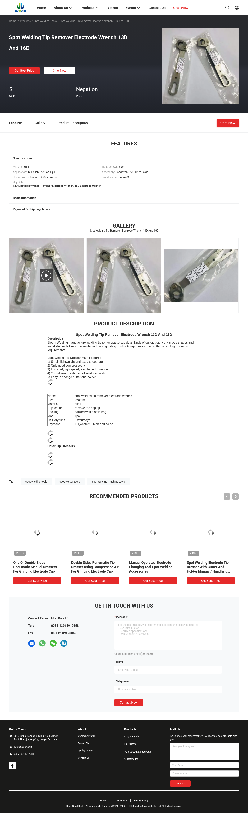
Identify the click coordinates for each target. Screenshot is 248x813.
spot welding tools (36, 481)
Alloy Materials (131, 736)
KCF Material (130, 744)
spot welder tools (69, 481)
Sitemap (104, 800)
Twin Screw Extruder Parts (137, 751)
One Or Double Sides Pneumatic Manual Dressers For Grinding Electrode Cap (35, 566)
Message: (122, 616)
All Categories (131, 759)
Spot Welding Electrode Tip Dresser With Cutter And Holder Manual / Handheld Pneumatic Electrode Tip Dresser (208, 571)
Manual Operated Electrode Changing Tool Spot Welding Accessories (150, 566)
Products (25, 20)
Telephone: (122, 681)
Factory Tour (84, 743)
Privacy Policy (141, 800)
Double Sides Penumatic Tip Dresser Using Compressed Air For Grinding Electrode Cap (95, 566)
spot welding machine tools (108, 481)
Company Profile (86, 736)
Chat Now (59, 70)
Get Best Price (24, 70)
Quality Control (85, 750)
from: (119, 661)
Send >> (180, 783)
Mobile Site (121, 800)
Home (12, 20)
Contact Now (128, 702)
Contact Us (83, 758)
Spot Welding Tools (45, 20)
